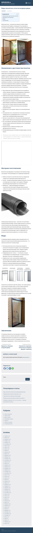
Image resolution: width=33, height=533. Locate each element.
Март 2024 (7, 463)
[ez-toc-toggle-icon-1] (17, 14)
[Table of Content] (17, 14)
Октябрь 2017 (7, 515)
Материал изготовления (8, 17)
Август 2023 (7, 474)
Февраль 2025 (8, 455)
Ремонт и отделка (8, 422)
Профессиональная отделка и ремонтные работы (14, 398)
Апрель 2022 (7, 500)
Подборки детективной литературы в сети (12, 394)
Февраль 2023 (8, 484)
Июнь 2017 (7, 516)
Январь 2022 (7, 505)
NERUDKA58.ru (6, 2)
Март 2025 (7, 453)
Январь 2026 (7, 440)
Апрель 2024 (7, 461)
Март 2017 (7, 520)
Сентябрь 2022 (8, 492)
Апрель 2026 (7, 435)
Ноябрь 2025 (7, 442)
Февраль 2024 (8, 465)
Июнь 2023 (7, 478)
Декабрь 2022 (8, 487)
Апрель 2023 (7, 481)
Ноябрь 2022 (7, 489)
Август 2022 (7, 494)
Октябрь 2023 (8, 471)
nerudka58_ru (9, 10)
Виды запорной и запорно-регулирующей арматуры (14, 391)
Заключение (5, 20)
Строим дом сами (8, 423)
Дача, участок (8, 417)
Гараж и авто (7, 415)
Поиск (4, 377)
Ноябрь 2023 (7, 469)
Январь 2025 (7, 457)
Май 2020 (7, 508)
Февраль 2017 (8, 521)
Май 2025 (7, 450)
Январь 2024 (7, 466)
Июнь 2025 (7, 448)
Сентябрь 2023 (8, 473)
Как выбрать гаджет (9, 418)
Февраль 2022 (8, 503)
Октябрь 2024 (8, 458)
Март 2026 (7, 437)
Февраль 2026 (8, 439)
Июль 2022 (7, 495)
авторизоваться (25, 357)
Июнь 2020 (7, 507)
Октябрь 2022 (8, 490)
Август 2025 (7, 445)
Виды (4, 18)
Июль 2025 (7, 447)
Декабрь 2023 (8, 468)
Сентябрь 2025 (8, 444)
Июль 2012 (7, 523)
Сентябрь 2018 (8, 513)
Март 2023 (7, 482)
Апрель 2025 (7, 452)
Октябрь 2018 (7, 511)
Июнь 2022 (7, 497)
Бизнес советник (8, 414)
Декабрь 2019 (7, 510)
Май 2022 (7, 499)
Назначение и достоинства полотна (10, 16)
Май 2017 (7, 518)
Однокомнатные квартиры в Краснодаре (12, 396)
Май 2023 (7, 479)
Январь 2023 (7, 486)
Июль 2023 (7, 476)
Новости (3, 10)
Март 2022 (7, 502)
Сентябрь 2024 (8, 460)
